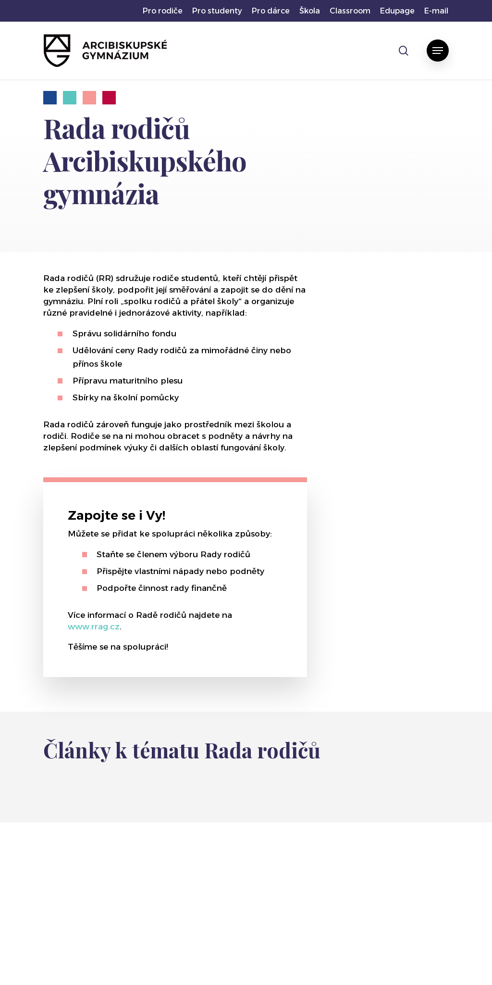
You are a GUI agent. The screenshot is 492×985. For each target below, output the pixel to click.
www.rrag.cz (94, 626)
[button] (438, 50)
